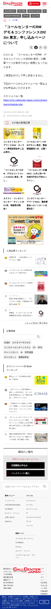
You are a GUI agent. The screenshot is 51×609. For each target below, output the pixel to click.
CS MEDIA (9, 509)
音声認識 (29, 352)
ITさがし (19, 547)
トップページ (10, 501)
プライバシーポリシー (42, 574)
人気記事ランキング (16, 251)
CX (34, 347)
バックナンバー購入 (20, 473)
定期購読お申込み (19, 465)
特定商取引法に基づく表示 (44, 585)
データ (25, 16)
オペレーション (34, 11)
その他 (15, 20)
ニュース (35, 16)
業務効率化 (23, 357)
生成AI (7, 342)
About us (8, 521)
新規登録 (34, 3)
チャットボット (11, 352)
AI (21, 352)
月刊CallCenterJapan (12, 505)
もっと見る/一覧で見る (37, 323)
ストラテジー (10, 11)
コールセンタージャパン (24, 538)
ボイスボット (10, 357)
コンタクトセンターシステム (17, 347)
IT (44, 11)
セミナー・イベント (12, 513)
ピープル (21, 11)
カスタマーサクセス (12, 16)
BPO (40, 347)
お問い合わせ (10, 517)
